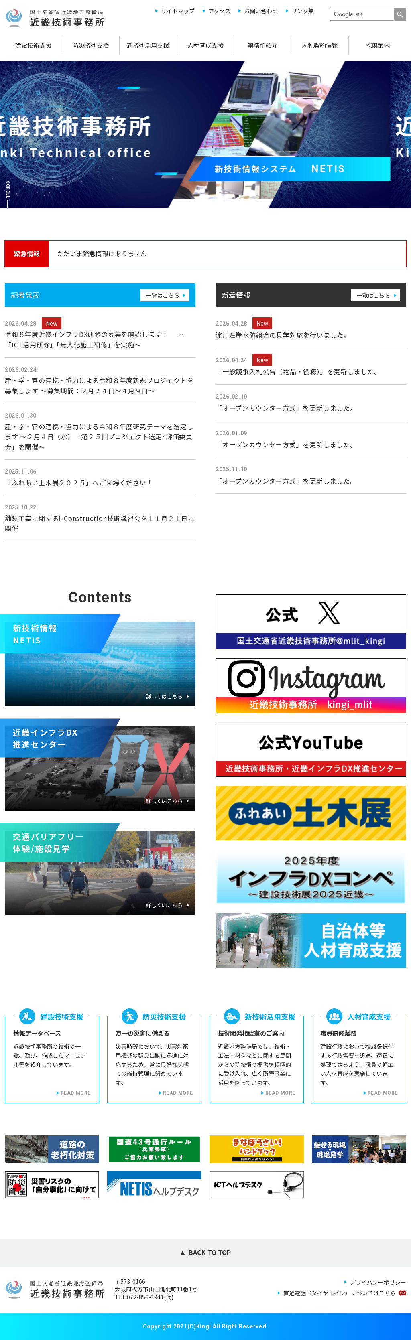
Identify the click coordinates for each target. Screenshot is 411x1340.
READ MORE (76, 1093)
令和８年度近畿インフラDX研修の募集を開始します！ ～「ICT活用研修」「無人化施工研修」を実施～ (94, 339)
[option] (205, 134)
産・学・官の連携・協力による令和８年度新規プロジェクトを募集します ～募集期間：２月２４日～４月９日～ (99, 385)
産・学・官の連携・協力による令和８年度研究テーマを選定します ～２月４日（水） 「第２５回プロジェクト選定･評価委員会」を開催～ (99, 437)
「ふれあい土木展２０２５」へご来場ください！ (79, 482)
